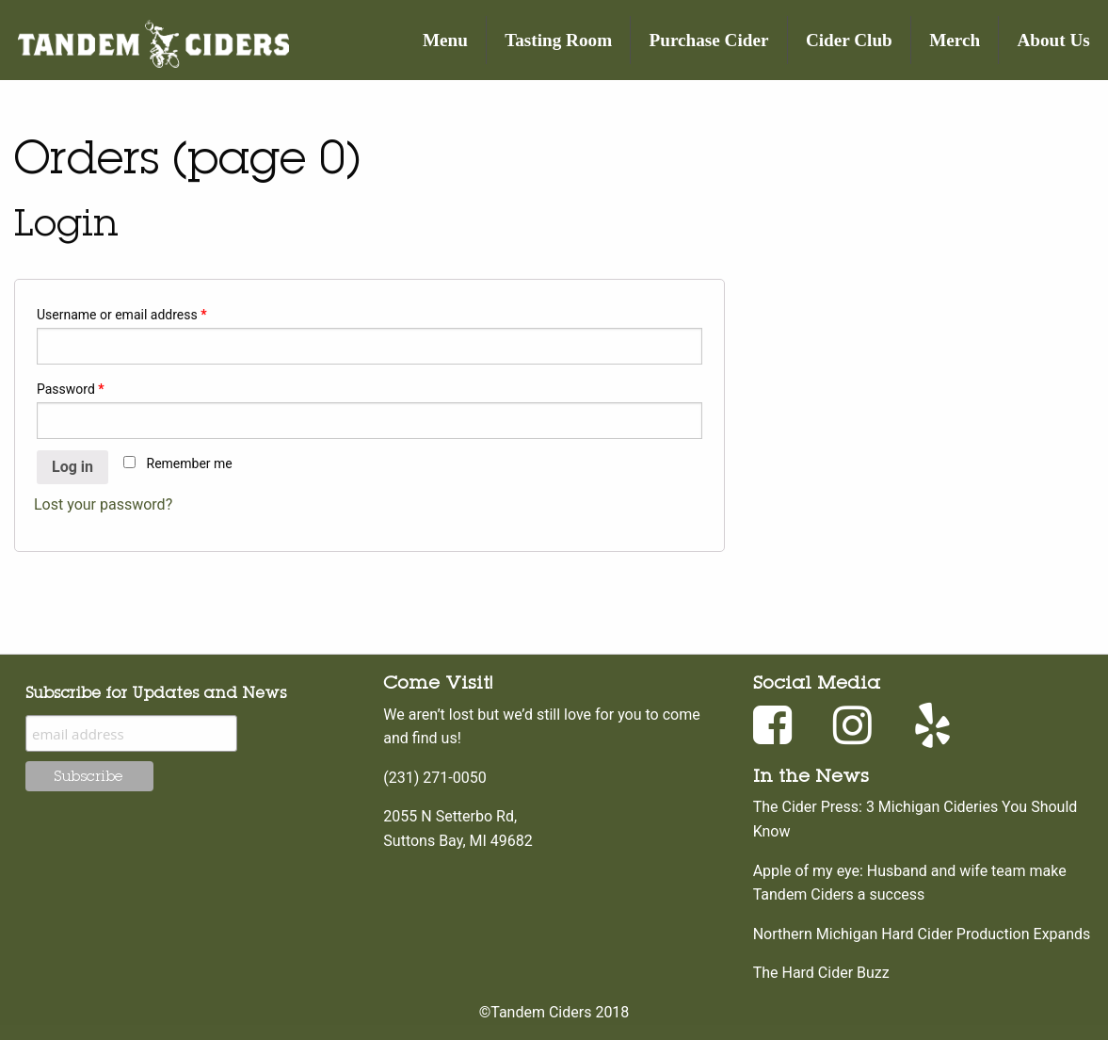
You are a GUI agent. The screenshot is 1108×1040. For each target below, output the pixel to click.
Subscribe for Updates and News (155, 692)
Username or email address (122, 314)
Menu (445, 40)
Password (70, 389)
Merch (954, 40)
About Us (1054, 40)
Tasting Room (558, 40)
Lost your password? (103, 504)
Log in (72, 467)
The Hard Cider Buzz (821, 973)
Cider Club (849, 40)
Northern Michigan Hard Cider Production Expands (922, 934)
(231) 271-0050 (434, 778)
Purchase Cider (709, 40)
